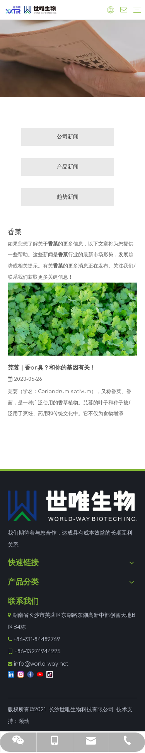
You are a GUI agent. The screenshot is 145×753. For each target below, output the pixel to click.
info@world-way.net (41, 664)
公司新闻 (67, 137)
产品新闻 (67, 167)
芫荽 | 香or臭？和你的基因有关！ (52, 368)
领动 (24, 721)
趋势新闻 (67, 197)
